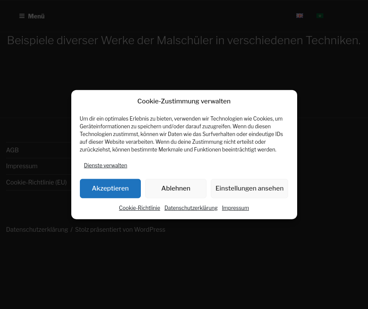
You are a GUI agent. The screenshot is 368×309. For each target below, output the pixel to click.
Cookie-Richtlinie (139, 207)
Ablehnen (176, 188)
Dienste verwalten (106, 165)
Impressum (235, 207)
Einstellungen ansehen (250, 188)
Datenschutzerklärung (191, 207)
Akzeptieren (110, 188)
